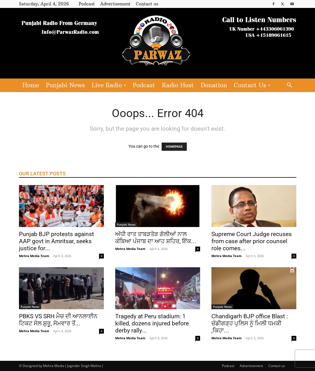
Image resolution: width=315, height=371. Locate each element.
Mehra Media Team (34, 256)
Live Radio (109, 85)
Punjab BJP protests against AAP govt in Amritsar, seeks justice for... (56, 241)
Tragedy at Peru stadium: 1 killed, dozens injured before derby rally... (152, 323)
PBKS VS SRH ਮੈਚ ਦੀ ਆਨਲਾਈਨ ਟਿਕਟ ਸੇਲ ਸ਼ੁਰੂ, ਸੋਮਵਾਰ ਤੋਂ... (58, 320)
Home (30, 85)
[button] (289, 85)
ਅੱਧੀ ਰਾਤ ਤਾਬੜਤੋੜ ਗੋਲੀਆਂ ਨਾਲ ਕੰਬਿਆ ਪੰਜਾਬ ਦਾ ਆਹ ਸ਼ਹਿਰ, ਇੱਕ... (155, 238)
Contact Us (252, 85)
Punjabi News (65, 85)
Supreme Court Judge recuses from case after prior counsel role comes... (251, 241)
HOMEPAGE (174, 147)
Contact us (147, 4)
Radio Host (178, 85)
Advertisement (115, 4)
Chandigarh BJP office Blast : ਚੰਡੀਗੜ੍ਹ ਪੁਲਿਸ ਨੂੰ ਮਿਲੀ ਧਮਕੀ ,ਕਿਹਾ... (249, 323)
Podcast (87, 4)
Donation (214, 85)
